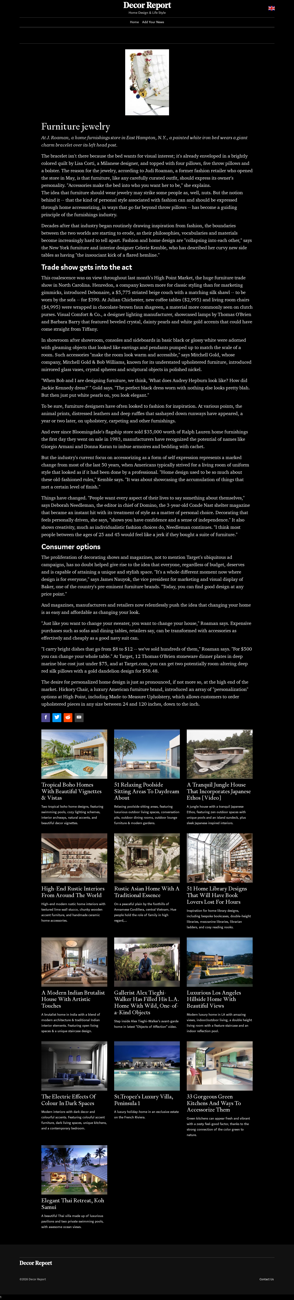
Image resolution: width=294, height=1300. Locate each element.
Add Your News (153, 22)
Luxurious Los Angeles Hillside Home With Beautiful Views (214, 999)
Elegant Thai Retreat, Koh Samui (72, 1204)
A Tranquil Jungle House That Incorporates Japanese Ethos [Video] (219, 791)
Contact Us (267, 1279)
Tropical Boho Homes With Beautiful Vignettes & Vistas (71, 791)
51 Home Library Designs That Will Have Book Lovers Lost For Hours (217, 895)
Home (134, 22)
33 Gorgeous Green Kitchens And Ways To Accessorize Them (214, 1103)
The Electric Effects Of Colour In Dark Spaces (68, 1100)
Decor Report (147, 6)
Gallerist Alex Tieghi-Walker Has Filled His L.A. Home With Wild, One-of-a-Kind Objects (146, 1002)
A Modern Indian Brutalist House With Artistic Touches (73, 999)
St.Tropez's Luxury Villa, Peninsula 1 (143, 1100)
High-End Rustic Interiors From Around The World (73, 892)
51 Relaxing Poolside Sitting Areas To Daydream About (146, 791)
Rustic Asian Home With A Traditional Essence (147, 892)
